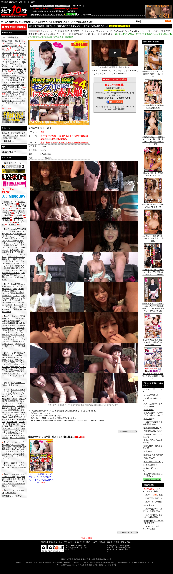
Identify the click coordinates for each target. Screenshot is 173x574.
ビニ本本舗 (11, 401)
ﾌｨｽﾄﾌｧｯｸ (11, 98)
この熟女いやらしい (152, 398)
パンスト (16, 59)
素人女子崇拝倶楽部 (13, 342)
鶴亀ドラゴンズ (17, 362)
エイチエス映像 (13, 264)
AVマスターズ (15, 263)
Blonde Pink (14, 424)
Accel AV (15, 229)
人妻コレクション (13, 404)
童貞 (13, 133)
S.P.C (4, 279)
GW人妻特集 (149, 505)
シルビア (20, 328)
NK (12, 383)
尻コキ (16, 53)
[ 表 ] (41, 128)
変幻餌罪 (13, 433)
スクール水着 (13, 85)
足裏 (9, 59)
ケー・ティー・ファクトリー (12, 306)
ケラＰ (12, 302)
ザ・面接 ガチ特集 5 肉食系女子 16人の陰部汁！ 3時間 (153, 375)
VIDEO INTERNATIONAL (13, 203)
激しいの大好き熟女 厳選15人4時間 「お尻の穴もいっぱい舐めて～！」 (153, 341)
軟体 (4, 133)
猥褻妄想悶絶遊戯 (151, 428)
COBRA (6, 220)
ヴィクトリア (7, 247)
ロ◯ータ (13, 46)
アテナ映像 (10, 231)
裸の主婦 (147, 419)
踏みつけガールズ (13, 412)
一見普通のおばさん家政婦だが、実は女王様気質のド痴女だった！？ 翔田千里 (153, 271)
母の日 (21, 392)
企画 (18, 82)
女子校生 (9, 43)
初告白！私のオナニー (153, 468)
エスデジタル (7, 252)
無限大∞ (9, 447)
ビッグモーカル (14, 403)
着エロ (19, 98)
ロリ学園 (21, 479)
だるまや (13, 355)
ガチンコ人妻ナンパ (152, 389)
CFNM (4, 41)
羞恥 (9, 91)
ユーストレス (15, 465)
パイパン (11, 94)
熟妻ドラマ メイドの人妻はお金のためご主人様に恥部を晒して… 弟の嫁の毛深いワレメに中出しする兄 (153, 306)
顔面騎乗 (6, 75)
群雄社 (17, 309)
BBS (20, 408)
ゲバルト (17, 300)
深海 (4, 330)
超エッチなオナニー (152, 461)
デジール (15, 367)
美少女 (5, 46)
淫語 (4, 66)
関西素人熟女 (149, 465)
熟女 (11, 22)
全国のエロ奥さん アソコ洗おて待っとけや (153, 414)
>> (8, 141)
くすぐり (6, 78)
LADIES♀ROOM (10, 481)
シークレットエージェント (13, 326)
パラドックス (17, 394)
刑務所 (22, 135)
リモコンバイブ (15, 89)
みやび (21, 449)
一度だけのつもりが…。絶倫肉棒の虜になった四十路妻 (153, 73)
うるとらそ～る (16, 245)
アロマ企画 (8, 238)
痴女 (9, 55)
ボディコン (10, 87)
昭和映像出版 (13, 323)
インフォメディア (9, 243)
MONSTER (18, 218)
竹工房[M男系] (20, 206)
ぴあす (22, 399)
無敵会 (5, 449)
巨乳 (13, 69)
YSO (13, 490)
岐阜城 (14, 293)
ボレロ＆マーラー (17, 438)
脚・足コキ (6, 53)
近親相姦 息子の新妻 (152, 455)
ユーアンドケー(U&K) (13, 466)
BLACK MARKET (9, 417)
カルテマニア (17, 286)
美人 (23, 133)
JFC (22, 323)
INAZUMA (11, 240)
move (16, 447)
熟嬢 (15, 341)
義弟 (16, 138)
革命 (20, 284)
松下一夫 (6, 444)
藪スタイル (16, 463)
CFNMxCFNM (8, 325)
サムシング (16, 316)
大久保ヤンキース (9, 270)
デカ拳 (14, 364)
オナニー (16, 62)
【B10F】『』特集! (153, 495)
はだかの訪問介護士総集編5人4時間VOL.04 (153, 106)
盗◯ (18, 78)
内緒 (5, 138)
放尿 (21, 73)
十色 (15, 369)
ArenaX (22, 236)
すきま (10, 330)
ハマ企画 (18, 215)
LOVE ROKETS (8, 477)
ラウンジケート (17, 474)
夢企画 (23, 467)
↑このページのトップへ (127, 431)
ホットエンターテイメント (13, 434)
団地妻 (146, 451)
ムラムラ (13, 449)
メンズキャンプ (14, 456)
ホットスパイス (12, 428)
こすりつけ (12, 66)
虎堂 (18, 373)
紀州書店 (11, 291)
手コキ (21, 50)
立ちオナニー (17, 64)
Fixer (12, 426)
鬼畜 (5, 89)
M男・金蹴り (14, 41)
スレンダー (14, 96)
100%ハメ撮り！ (9, 408)
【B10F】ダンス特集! (153, 502)
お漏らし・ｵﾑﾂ (17, 75)
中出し (19, 69)
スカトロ (13, 73)
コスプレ (11, 82)
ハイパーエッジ (9, 392)
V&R (20, 417)
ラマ (19, 477)
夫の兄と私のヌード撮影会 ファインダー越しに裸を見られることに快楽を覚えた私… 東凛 (153, 139)
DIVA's (9, 369)
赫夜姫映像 (6, 289)
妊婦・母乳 (10, 57)
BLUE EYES (12, 422)
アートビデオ (11, 277)
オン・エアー (13, 259)
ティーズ (12, 224)
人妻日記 (20, 406)
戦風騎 (8, 337)
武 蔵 (22, 447)
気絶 (13, 78)
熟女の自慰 (148, 410)
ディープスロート (10, 135)
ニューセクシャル (10, 385)
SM (7, 73)
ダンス (15, 91)
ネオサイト (20, 383)
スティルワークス (12, 346)
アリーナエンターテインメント (14, 235)
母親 (10, 138)
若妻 (18, 57)
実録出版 (15, 321)
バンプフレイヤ (8, 396)
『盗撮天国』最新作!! (153, 498)
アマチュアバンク (13, 260)
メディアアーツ (8, 451)
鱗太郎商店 (11, 479)
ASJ (22, 250)
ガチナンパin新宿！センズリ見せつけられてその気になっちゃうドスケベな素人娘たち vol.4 (41, 477)
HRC (17, 247)
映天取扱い (14, 250)
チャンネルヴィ (16, 357)
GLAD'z (16, 295)
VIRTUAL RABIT (18, 389)
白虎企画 (6, 218)
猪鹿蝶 (20, 240)
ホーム (4, 22)
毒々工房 (11, 373)
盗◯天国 (15, 371)
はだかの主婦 (149, 395)
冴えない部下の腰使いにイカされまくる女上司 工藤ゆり (153, 237)
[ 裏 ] (48, 128)
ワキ (18, 94)
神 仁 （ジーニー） (14, 339)
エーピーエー (12, 254)
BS (3, 401)
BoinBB (20, 396)
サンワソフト (11, 208)
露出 (18, 87)
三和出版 (6, 321)
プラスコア (19, 415)
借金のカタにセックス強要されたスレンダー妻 (153, 205)
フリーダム (14, 419)
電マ (22, 91)
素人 (22, 43)
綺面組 (21, 293)
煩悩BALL (6, 399)
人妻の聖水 (148, 458)
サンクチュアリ (17, 318)
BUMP (14, 399)
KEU (7, 298)
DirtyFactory (17, 353)
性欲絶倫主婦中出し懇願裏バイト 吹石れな (153, 173)
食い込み (13, 80)
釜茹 (15, 289)
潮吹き (8, 62)
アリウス (9, 234)
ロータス (11, 486)
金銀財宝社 (6, 295)
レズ (16, 71)
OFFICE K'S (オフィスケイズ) (14, 271)
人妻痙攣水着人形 (151, 431)
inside (20, 277)
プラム (10, 415)
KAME (14, 284)
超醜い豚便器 (7, 360)
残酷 (18, 133)
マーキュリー (17, 442)
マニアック (16, 444)
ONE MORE (11, 493)
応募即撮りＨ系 (16, 268)
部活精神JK (14, 410)
